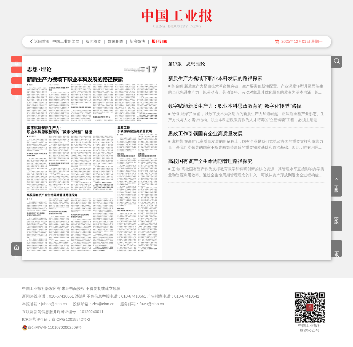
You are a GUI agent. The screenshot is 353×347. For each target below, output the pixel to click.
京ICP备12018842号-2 (71, 319)
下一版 (336, 217)
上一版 (336, 182)
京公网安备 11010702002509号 (55, 327)
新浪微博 (137, 41)
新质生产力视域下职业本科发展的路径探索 (215, 78)
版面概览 (93, 41)
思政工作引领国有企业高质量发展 (205, 133)
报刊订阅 (159, 41)
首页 (16, 250)
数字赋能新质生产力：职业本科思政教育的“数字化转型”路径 (235, 106)
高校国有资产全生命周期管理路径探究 (210, 161)
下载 (337, 249)
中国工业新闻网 (65, 41)
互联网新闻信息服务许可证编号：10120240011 (63, 311)
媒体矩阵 (115, 41)
